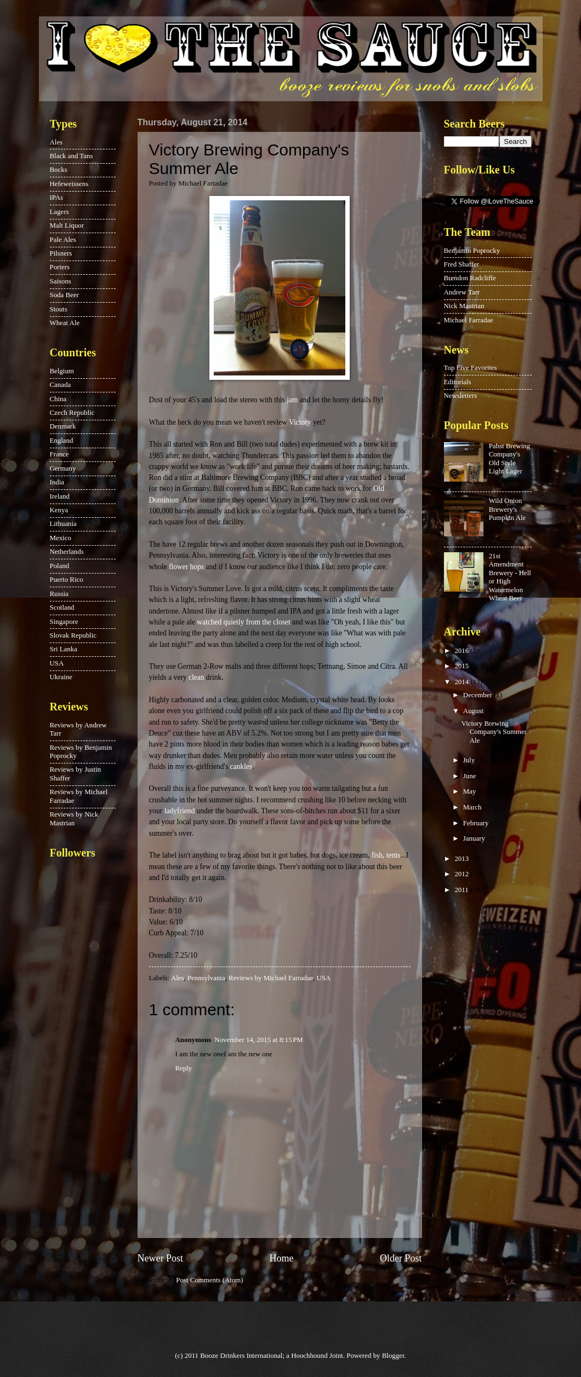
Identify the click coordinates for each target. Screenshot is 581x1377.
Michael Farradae (468, 320)
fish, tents (386, 855)
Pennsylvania (206, 978)
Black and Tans (71, 156)
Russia (59, 594)
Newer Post (161, 1258)
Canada (60, 385)
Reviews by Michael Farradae (271, 978)
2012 (462, 874)
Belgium (62, 371)
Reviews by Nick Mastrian (74, 818)
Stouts (58, 309)
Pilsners (61, 253)
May (470, 791)
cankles (241, 766)
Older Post (401, 1258)
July (470, 760)
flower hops (186, 567)
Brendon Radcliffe (470, 278)
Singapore (64, 622)
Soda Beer (64, 295)
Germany (63, 468)
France (59, 454)
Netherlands (67, 552)
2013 (462, 859)
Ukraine (61, 677)
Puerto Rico (66, 579)
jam (292, 400)
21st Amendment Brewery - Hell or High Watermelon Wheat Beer (510, 577)
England (61, 440)
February (477, 823)
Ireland (60, 496)
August (474, 711)
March (473, 807)
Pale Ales (63, 240)
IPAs (57, 197)
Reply (183, 1068)
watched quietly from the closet (243, 622)
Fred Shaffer (461, 264)
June (470, 776)
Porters (60, 267)
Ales (177, 978)
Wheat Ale (65, 323)
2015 (462, 666)
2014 (462, 682)
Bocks (58, 169)
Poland (60, 566)
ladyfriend (179, 811)
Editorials (457, 382)
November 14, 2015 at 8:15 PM (258, 1040)
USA (324, 978)
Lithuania (63, 524)
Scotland (62, 607)
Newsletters (460, 396)
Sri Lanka (63, 649)
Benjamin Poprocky (472, 250)
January (475, 838)
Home (281, 1258)
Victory (300, 422)
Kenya (59, 510)
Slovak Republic (73, 635)
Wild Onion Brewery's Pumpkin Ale (507, 509)
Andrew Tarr (462, 292)
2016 (462, 651)
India (57, 482)
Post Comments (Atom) (209, 1280)
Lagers (59, 212)
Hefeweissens (69, 184)
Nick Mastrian (464, 306)
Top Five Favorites (470, 368)
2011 (462, 890)
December (478, 695)
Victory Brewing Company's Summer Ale (494, 732)
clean (196, 677)
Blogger (393, 1355)
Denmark (63, 426)
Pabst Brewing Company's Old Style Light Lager (509, 458)
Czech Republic (72, 412)
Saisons (60, 281)
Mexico (60, 538)
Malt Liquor (67, 225)
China (58, 399)
